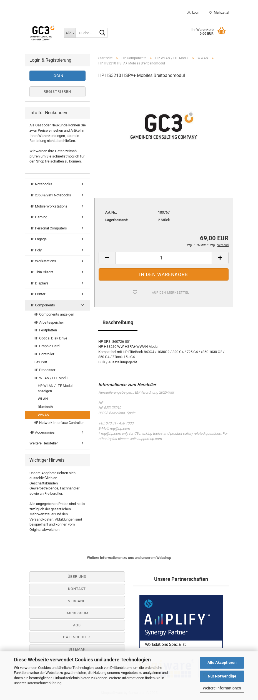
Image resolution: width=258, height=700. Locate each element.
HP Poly (35, 250)
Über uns (77, 576)
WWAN (43, 415)
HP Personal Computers (48, 228)
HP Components (42, 305)
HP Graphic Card (46, 346)
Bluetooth (45, 407)
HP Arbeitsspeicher (49, 322)
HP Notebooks (40, 184)
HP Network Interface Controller (59, 423)
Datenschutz (77, 637)
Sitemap (77, 649)
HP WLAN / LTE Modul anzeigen (55, 388)
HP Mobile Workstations (48, 206)
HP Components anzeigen (54, 314)
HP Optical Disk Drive (50, 338)
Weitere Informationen (222, 688)
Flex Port (40, 362)
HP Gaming (38, 217)
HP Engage (38, 239)
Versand (77, 601)
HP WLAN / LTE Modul (51, 378)
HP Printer (37, 294)
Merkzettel (219, 12)
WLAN (43, 399)
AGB (77, 625)
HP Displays (39, 283)
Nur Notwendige (222, 676)
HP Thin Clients (41, 272)
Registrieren (57, 91)
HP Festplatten (45, 330)
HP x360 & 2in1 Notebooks (50, 195)
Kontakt (77, 589)
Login (194, 12)
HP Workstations (42, 261)
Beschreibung (117, 322)
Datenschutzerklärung (44, 683)
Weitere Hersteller (43, 443)
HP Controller (44, 354)
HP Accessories (42, 432)
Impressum (77, 613)
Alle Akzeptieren (222, 662)
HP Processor (44, 370)
